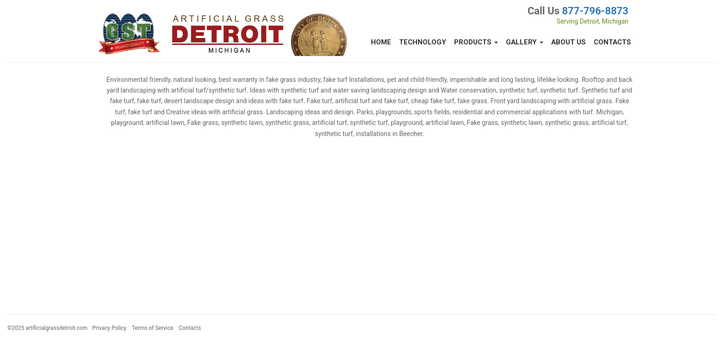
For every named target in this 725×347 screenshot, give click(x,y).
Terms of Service (152, 328)
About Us (568, 42)
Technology (422, 42)
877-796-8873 (595, 11)
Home (381, 42)
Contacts (612, 42)
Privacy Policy (109, 328)
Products (476, 42)
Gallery (524, 42)
